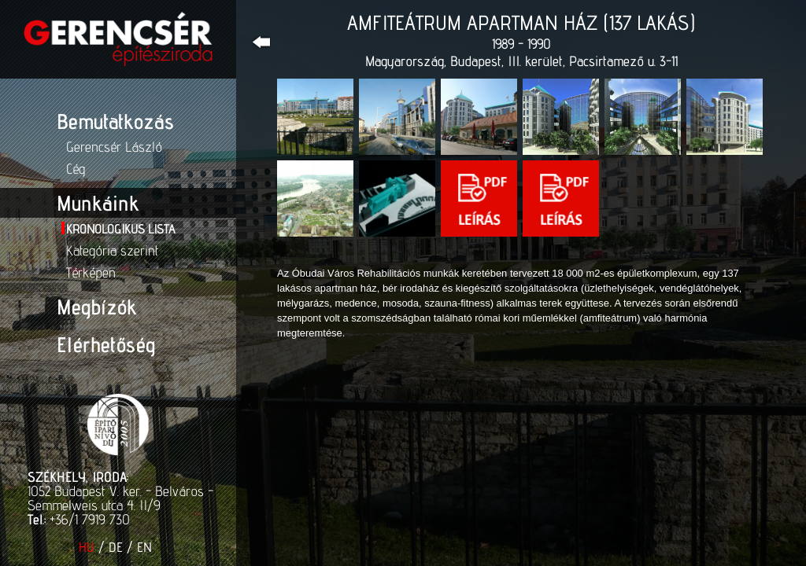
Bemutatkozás (115, 121)
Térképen (91, 272)
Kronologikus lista (120, 229)
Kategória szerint (112, 250)
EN (144, 547)
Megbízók (96, 306)
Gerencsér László (114, 146)
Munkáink (98, 202)
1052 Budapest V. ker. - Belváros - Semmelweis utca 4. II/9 (120, 498)
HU (86, 547)
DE (116, 547)
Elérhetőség (106, 344)
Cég (75, 168)
